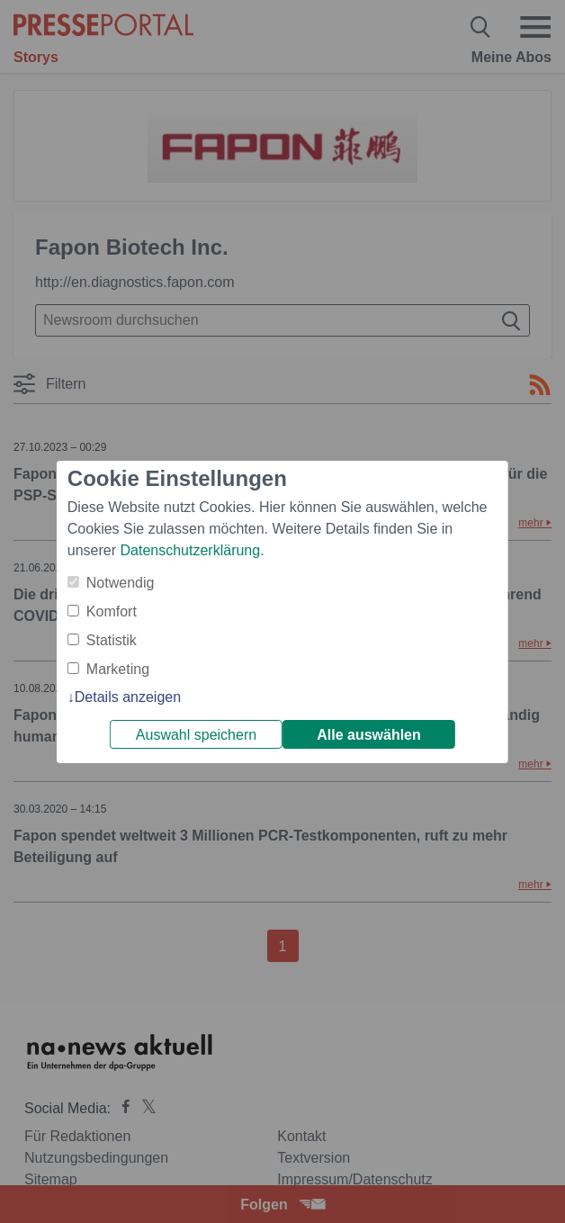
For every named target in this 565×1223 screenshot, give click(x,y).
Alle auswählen (369, 734)
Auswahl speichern (196, 734)
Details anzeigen (128, 697)
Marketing (117, 669)
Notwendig (120, 582)
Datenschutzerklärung (191, 550)
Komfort (111, 611)
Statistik (111, 640)
